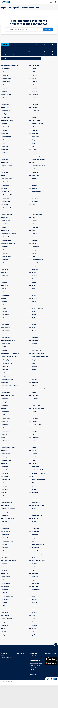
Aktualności (33, 696)
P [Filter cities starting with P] (13, 77)
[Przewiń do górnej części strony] (55, 667)
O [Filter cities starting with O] (52, 73)
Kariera (32, 692)
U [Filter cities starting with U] (52, 77)
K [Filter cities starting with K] (5, 73)
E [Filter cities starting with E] (5, 70)
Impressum (4, 706)
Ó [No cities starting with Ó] (5, 77)
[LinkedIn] (16, 678)
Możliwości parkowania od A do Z (7, 679)
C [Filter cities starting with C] (36, 67)
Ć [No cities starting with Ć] (44, 67)
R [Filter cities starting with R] (21, 77)
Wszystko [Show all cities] (5, 67)
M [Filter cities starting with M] (29, 73)
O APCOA (33, 678)
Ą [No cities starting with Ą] (21, 67)
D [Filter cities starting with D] (52, 67)
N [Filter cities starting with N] (36, 73)
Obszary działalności (36, 685)
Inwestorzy (33, 694)
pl (51, 2)
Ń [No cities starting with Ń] (44, 73)
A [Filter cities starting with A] (13, 67)
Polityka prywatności (6, 704)
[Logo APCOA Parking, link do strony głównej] (6, 2)
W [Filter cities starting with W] (5, 80)
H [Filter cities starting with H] (36, 70)
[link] (15, 88)
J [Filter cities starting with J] (52, 70)
